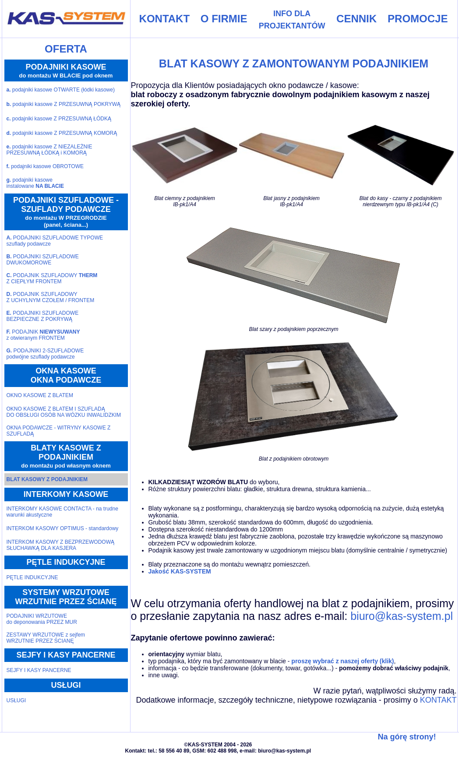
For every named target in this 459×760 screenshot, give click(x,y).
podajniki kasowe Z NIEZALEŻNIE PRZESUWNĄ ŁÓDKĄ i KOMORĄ (49, 150)
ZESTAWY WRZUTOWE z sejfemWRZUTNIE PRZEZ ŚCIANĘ (46, 638)
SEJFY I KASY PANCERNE (39, 670)
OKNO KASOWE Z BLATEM (40, 395)
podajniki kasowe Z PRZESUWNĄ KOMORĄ (62, 133)
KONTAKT (438, 700)
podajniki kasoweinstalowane (35, 183)
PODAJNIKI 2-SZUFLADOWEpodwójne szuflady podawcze (45, 354)
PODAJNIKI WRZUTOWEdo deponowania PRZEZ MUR (42, 619)
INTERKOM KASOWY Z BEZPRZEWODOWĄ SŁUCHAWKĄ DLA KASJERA (60, 545)
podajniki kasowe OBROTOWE (45, 166)
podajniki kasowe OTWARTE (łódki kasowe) (61, 90)
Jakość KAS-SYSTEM (179, 571)
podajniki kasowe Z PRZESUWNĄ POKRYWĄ (64, 104)
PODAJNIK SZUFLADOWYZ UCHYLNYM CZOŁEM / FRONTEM (51, 297)
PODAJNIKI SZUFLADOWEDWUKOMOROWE (43, 259)
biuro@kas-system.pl (401, 616)
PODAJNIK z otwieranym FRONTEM (43, 335)
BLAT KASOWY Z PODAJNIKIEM (47, 479)
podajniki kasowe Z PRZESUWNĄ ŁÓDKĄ (59, 119)
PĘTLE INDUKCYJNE (32, 577)
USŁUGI (16, 700)
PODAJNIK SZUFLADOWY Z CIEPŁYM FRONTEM (52, 278)
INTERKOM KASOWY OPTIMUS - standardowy (63, 528)
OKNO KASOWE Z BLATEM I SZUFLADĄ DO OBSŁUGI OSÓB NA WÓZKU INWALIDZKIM (64, 412)
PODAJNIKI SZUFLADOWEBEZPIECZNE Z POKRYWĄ (43, 316)
